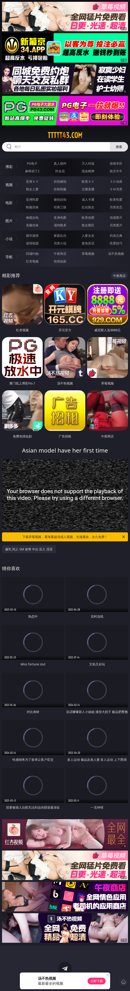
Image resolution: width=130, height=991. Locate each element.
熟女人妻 (32, 189)
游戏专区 (116, 163)
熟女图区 (88, 225)
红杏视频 (32, 261)
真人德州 (60, 163)
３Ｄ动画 (116, 181)
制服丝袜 (32, 207)
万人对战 (88, 163)
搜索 (119, 147)
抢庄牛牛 (116, 171)
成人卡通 (88, 199)
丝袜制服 (60, 189)
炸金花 (60, 171)
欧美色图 (88, 217)
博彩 (9, 166)
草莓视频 (88, 253)
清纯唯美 (60, 225)
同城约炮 (32, 253)
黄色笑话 (88, 243)
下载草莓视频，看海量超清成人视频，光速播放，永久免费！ (74, 537)
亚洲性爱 (32, 199)
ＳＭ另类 (116, 189)
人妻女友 (88, 235)
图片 (9, 220)
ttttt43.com (65, 135)
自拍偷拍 (60, 181)
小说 (9, 238)
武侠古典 (116, 235)
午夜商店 (60, 253)
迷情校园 (32, 243)
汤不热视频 (116, 253)
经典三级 (60, 207)
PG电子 (32, 163)
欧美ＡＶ (88, 181)
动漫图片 (116, 217)
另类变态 (116, 207)
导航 (9, 256)
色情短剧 (60, 261)
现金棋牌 (88, 171)
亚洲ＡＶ (32, 181)
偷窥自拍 (32, 217)
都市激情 (32, 235)
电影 (9, 202)
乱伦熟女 (88, 207)
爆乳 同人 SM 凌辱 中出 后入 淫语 (29, 549)
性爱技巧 (116, 243)
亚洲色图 (60, 217)
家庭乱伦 (60, 235)
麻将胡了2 (32, 171)
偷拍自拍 (60, 199)
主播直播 (88, 189)
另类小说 (60, 243)
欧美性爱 (116, 199)
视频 (9, 184)
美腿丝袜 (32, 225)
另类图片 (116, 225)
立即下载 (96, 981)
